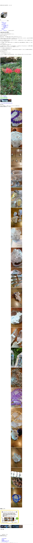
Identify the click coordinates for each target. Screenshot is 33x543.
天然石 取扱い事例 (5, 25)
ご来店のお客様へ (4, 538)
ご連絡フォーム (5, 27)
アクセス (4, 23)
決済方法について (5, 26)
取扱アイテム (3, 24)
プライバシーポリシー (5, 541)
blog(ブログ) (5, 30)
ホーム (1, 30)
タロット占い (3, 28)
